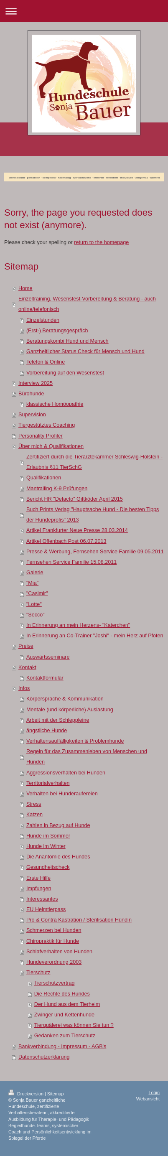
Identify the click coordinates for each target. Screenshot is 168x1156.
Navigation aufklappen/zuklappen (84, 11)
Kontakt (27, 667)
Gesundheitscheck (48, 867)
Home (25, 288)
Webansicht (148, 1098)
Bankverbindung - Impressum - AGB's (62, 1046)
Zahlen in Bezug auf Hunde (58, 825)
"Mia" (32, 583)
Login (154, 1092)
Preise (25, 646)
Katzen (34, 814)
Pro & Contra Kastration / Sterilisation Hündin (79, 920)
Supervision (32, 415)
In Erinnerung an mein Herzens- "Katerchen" (78, 625)
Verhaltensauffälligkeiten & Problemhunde (75, 741)
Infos (24, 688)
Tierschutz (38, 972)
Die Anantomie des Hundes (58, 857)
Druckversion (26, 1093)
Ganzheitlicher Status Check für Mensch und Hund (85, 351)
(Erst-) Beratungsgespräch (57, 331)
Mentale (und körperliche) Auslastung (69, 710)
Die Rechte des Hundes (62, 994)
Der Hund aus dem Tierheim (67, 1004)
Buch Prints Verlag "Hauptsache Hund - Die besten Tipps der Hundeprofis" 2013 (92, 515)
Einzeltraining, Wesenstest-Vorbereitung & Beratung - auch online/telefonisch (87, 304)
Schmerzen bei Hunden (53, 930)
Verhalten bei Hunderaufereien (62, 794)
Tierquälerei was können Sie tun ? (74, 1025)
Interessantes (42, 899)
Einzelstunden (42, 320)
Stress (33, 804)
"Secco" (35, 615)
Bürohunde (31, 394)
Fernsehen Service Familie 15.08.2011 (71, 562)
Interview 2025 (35, 383)
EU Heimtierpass (46, 909)
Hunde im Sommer (48, 836)
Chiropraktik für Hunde (52, 941)
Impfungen (38, 888)
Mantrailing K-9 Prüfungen (56, 488)
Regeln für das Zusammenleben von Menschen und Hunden (86, 757)
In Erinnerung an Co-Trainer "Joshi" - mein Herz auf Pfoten (94, 636)
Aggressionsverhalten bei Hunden (65, 773)
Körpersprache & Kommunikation (65, 699)
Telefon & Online (45, 362)
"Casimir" (37, 593)
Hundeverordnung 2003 (53, 962)
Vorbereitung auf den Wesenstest (65, 373)
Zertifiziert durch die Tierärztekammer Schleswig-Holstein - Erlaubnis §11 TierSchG (94, 462)
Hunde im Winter (46, 846)
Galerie (34, 572)
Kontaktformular (45, 678)
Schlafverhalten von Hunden (59, 952)
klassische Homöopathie (55, 404)
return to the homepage (101, 242)
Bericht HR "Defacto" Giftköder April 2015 (74, 499)
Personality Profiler (40, 436)
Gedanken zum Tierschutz (64, 1036)
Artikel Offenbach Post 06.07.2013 (66, 541)
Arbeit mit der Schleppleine (57, 720)
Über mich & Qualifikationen (51, 446)
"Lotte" (34, 604)
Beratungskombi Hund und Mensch (67, 341)
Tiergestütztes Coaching (46, 425)
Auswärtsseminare (48, 657)
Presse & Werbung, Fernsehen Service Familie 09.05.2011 (95, 552)
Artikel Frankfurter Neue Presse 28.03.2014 (77, 530)
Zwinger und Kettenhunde (64, 1015)
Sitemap (55, 1093)
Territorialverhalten (48, 783)
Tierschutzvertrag (54, 983)
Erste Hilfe (38, 878)
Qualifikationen (43, 478)
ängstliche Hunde (46, 730)
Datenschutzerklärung (44, 1057)
